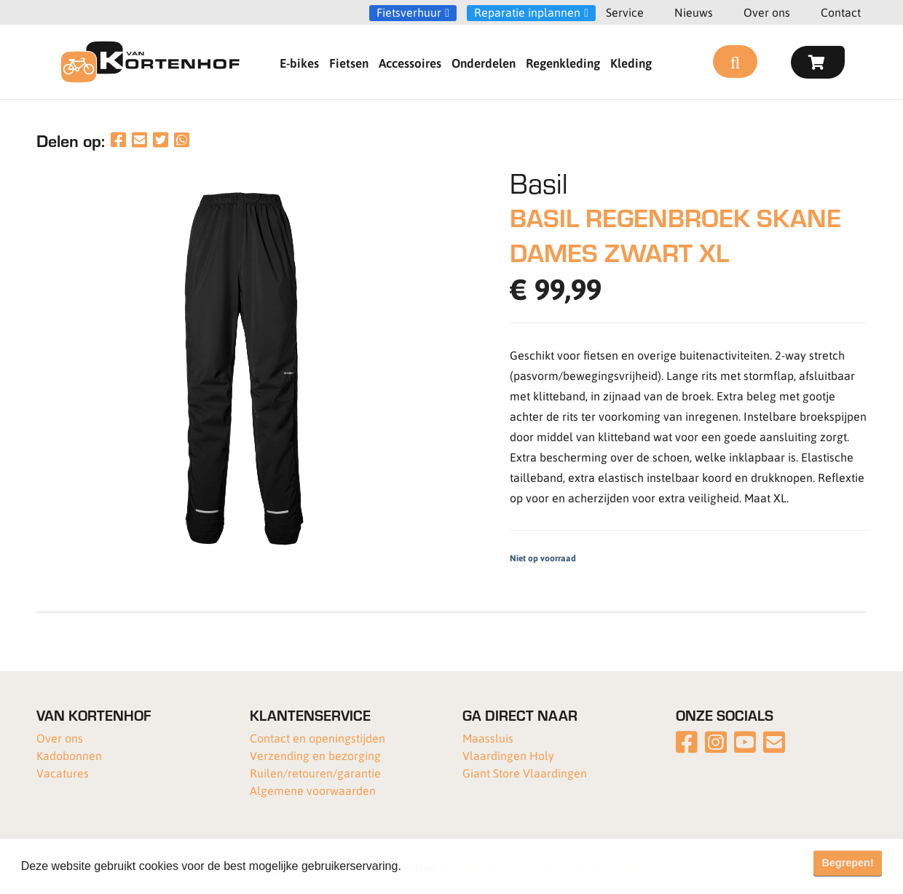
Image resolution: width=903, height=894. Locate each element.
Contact (841, 12)
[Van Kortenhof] (150, 62)
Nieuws (693, 12)
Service (625, 12)
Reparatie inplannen (527, 12)
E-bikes (299, 63)
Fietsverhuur (408, 12)
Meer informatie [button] (446, 866)
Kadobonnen (69, 755)
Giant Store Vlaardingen (524, 772)
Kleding (631, 63)
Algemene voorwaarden (313, 790)
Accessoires (410, 63)
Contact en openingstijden (317, 737)
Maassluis (487, 737)
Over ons (767, 12)
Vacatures (62, 772)
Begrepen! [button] (848, 863)
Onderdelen (484, 63)
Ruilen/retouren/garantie (315, 772)
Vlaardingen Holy (508, 755)
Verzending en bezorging (315, 755)
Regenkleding (563, 63)
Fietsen (348, 63)
